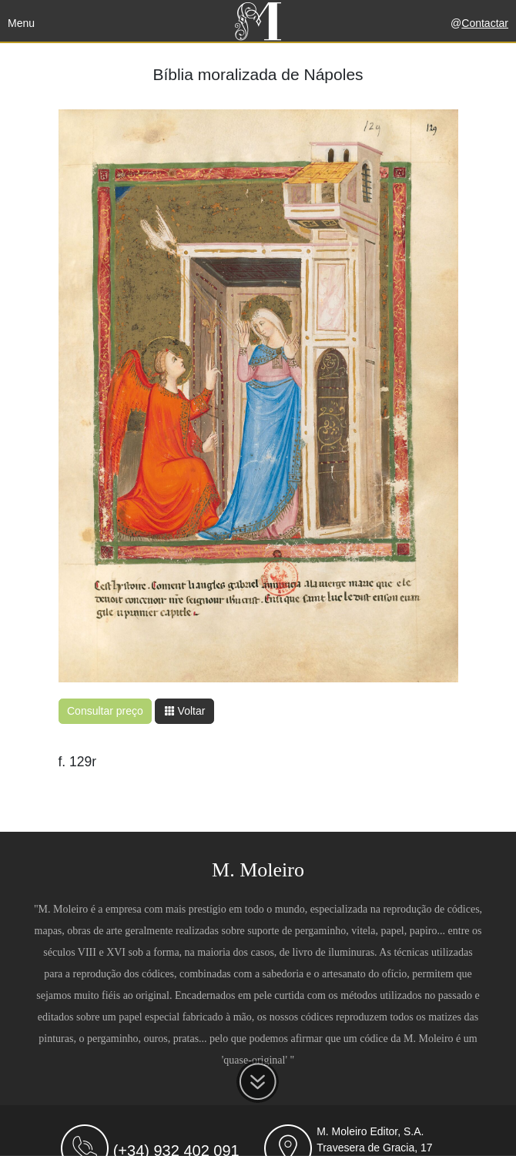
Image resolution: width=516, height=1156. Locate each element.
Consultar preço (105, 711)
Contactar (484, 23)
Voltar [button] (185, 711)
